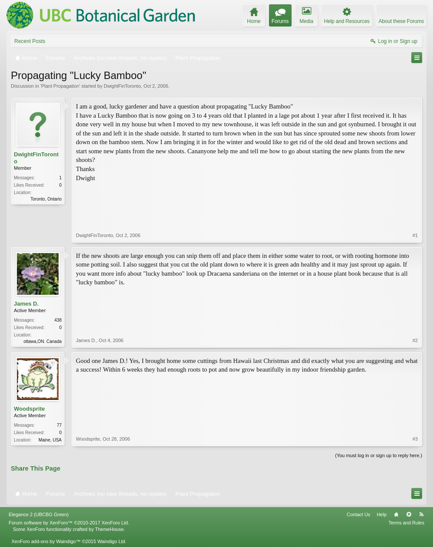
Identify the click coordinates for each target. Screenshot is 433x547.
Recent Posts (29, 41)
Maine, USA (50, 440)
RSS (421, 514)
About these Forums (401, 21)
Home (396, 514)
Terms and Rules (406, 522)
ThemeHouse (109, 529)
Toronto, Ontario (46, 199)
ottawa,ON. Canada (42, 341)
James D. (26, 303)
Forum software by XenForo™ (69, 522)
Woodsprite (29, 408)
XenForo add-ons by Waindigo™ (45, 541)
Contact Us (358, 514)
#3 (415, 439)
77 (59, 425)
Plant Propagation (60, 86)
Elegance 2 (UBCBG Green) (39, 514)
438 (58, 320)
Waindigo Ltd (111, 541)
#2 (415, 340)
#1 (415, 235)
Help (382, 514)
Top (409, 514)
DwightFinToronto (122, 86)
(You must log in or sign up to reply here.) (378, 455)
